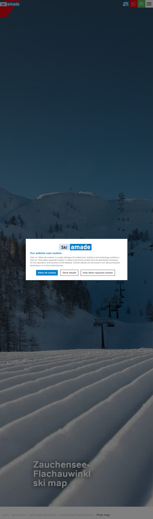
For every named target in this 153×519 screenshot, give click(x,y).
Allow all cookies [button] (47, 272)
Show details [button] (69, 272)
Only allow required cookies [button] (98, 272)
